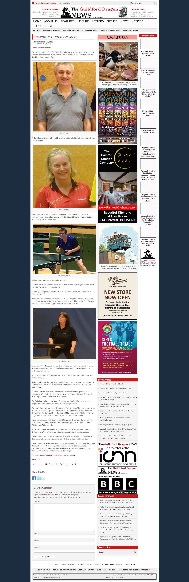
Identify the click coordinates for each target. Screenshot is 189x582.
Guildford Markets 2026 (110, 30)
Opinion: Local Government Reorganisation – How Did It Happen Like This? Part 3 (118, 539)
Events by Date (68, 564)
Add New (120, 575)
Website (36, 548)
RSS (151, 570)
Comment (38, 501)
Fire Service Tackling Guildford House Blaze (115, 388)
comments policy (49, 492)
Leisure (83, 21)
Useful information (71, 30)
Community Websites (51, 30)
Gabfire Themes (151, 575)
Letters (98, 21)
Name (36, 533)
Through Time (43, 26)
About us (51, 21)
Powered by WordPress (131, 575)
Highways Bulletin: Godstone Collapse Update (116, 424)
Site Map (36, 30)
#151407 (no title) (43, 570)
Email (36, 540)
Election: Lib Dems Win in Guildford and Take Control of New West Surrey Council (116, 529)
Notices (137, 21)
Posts (115, 575)
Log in (111, 575)
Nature (112, 21)
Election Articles (130, 30)
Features (67, 21)
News (124, 21)
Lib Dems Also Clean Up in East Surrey (113, 393)
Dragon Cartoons (89, 30)
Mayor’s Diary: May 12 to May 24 (112, 384)
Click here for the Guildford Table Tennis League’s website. (54, 455)
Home (37, 21)
